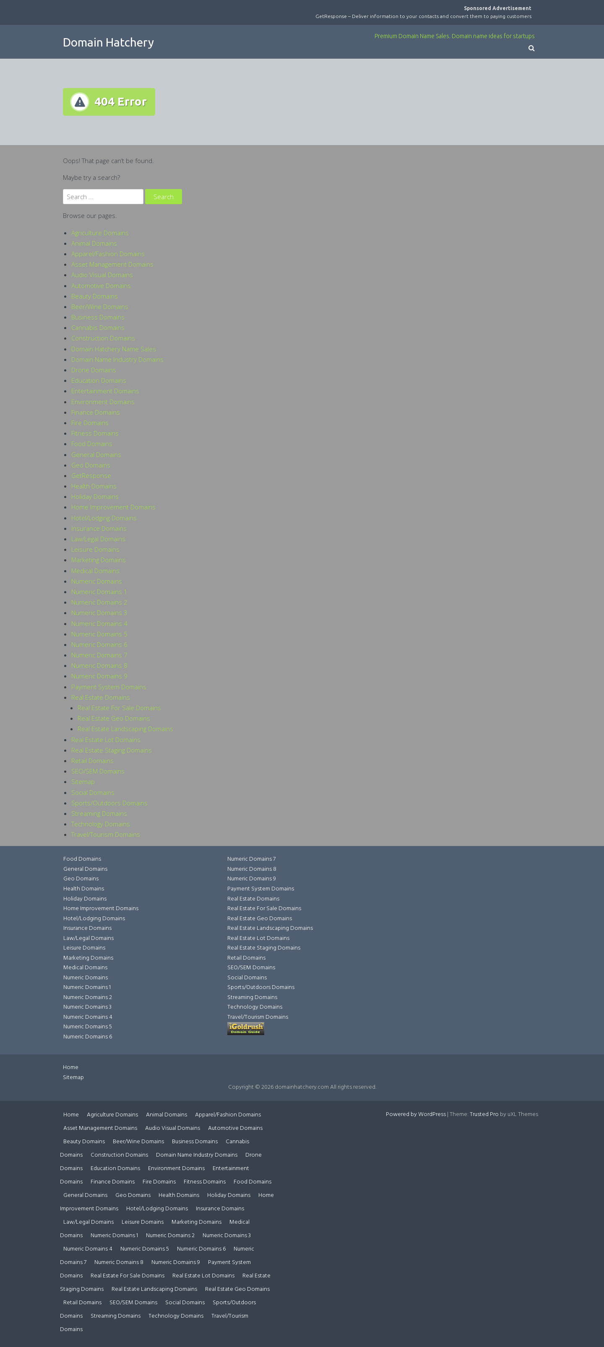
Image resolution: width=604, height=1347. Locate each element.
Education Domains (98, 380)
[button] (531, 49)
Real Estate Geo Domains (114, 718)
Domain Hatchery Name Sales (113, 349)
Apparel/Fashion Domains (108, 253)
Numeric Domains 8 (99, 665)
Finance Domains (95, 412)
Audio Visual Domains (102, 274)
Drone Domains (93, 370)
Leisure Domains (95, 549)
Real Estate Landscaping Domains (125, 728)
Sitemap (83, 781)
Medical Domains (95, 570)
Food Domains (91, 443)
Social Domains (93, 792)
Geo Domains (90, 465)
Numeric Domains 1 (99, 591)
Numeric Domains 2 (99, 602)
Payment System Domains (108, 687)
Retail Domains (92, 760)
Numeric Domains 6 (99, 644)
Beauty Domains (94, 296)
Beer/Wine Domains (99, 306)
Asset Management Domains (112, 264)
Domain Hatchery (108, 42)
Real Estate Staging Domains (111, 750)
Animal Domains (94, 243)
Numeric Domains (96, 581)
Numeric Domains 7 (99, 655)
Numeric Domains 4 (99, 623)
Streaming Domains (99, 813)
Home (70, 1067)
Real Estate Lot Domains (106, 739)
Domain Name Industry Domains (117, 359)
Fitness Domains (95, 433)
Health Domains (94, 486)
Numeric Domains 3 (99, 612)
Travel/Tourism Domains (105, 834)
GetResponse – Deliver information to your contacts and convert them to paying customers (423, 16)
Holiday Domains (95, 496)
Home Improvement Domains (113, 507)
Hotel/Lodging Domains (104, 518)
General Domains (96, 454)
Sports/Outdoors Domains (109, 803)
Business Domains (98, 317)
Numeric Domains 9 (99, 676)
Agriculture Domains (100, 232)
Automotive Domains (101, 285)
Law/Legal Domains (98, 539)
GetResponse (91, 475)
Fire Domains (90, 422)
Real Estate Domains (100, 697)
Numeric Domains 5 (99, 634)
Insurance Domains (99, 528)
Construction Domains (103, 338)
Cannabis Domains (98, 327)
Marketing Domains (98, 559)
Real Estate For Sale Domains (119, 707)
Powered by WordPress (416, 1114)
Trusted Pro (484, 1114)
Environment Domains (103, 401)
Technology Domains (100, 824)
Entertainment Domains (105, 391)
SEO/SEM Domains (98, 771)
